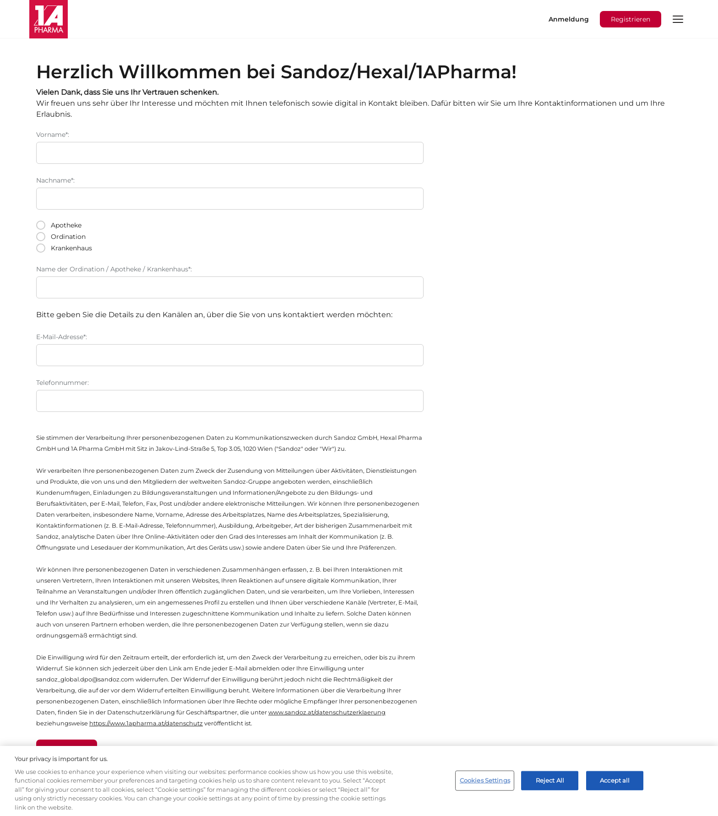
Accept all (615, 785)
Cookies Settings (485, 785)
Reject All (550, 785)
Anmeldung (569, 19)
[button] (678, 19)
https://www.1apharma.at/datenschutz (146, 723)
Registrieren (630, 19)
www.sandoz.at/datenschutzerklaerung (327, 712)
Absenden (66, 750)
